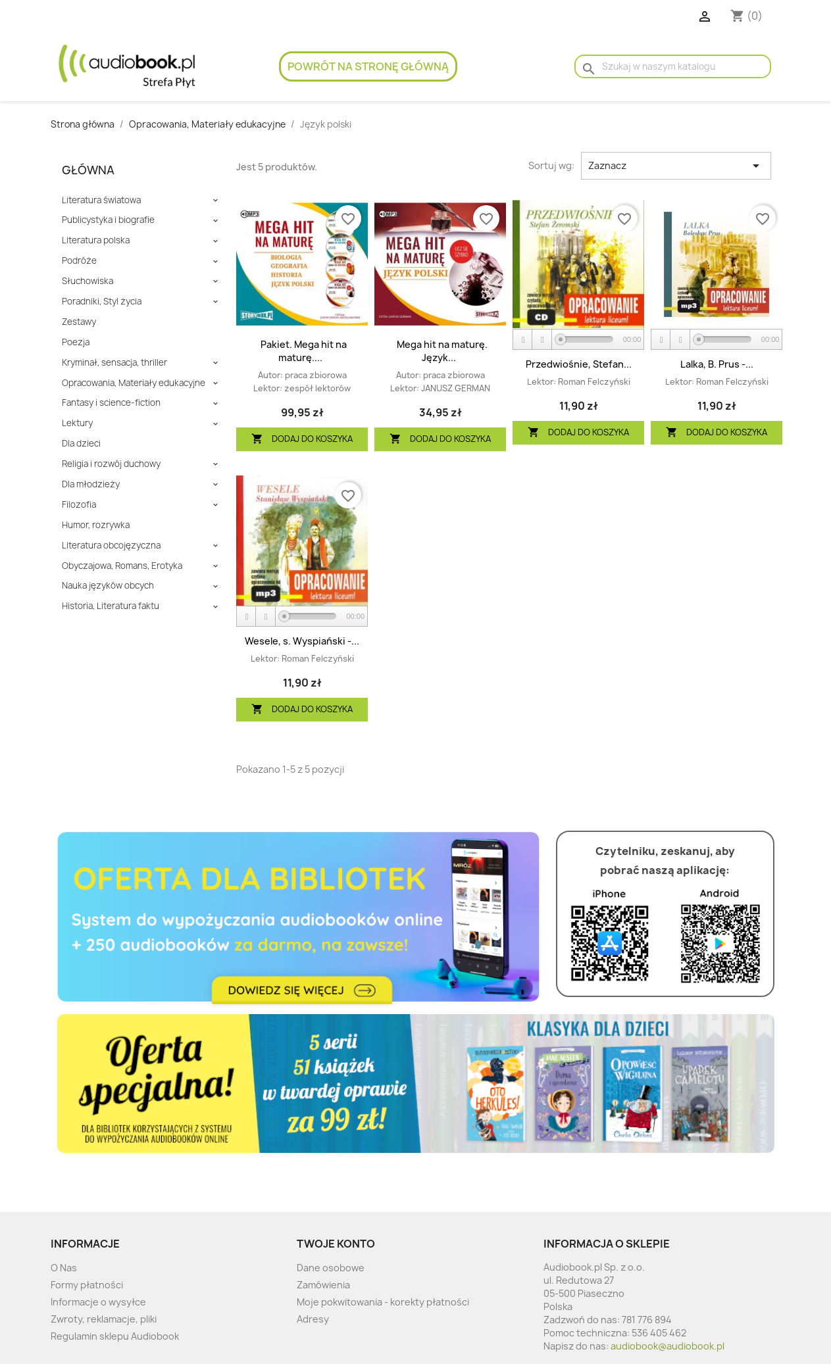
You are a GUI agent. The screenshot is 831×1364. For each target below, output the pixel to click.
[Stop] (542, 339)
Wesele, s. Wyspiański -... (302, 641)
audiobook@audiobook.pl (667, 1346)
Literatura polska (96, 240)
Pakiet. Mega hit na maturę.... (304, 351)
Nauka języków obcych (108, 585)
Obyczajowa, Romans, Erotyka (122, 566)
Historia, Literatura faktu (110, 606)
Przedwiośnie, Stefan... (579, 364)
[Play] (523, 339)
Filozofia (79, 504)
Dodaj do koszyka (302, 439)
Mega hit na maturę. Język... (442, 351)
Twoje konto (336, 1243)
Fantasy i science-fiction (111, 402)
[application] (578, 340)
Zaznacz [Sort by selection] (675, 166)
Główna (88, 170)
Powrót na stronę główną (368, 66)
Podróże (79, 260)
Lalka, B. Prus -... (716, 364)
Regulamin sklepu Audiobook (115, 1336)
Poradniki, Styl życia (101, 301)
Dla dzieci (81, 443)
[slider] (587, 339)
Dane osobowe (331, 1267)
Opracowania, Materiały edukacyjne (133, 383)
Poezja (75, 342)
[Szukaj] (672, 66)
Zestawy (79, 322)
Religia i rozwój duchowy (111, 464)
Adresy (313, 1319)
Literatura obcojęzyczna (111, 545)
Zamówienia (323, 1285)
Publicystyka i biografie (108, 220)
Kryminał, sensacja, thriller (114, 362)
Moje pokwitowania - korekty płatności (383, 1302)
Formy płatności (87, 1285)
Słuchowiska (87, 281)
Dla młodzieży (91, 484)
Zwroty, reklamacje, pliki (104, 1319)
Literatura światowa (101, 200)
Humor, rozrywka (96, 525)
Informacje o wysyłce (98, 1302)
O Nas (64, 1267)
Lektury (77, 423)
